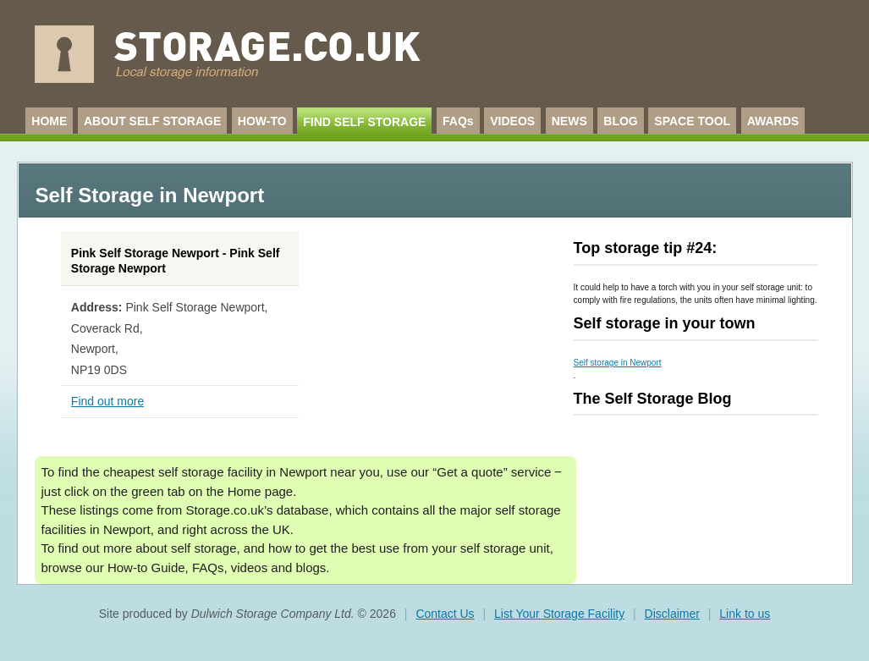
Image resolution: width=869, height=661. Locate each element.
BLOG (620, 121)
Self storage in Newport (618, 362)
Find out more (107, 401)
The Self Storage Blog (653, 398)
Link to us (744, 613)
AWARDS (773, 121)
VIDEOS (512, 121)
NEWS (569, 121)
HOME (49, 121)
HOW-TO (262, 121)
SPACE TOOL (692, 121)
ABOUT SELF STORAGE (152, 121)
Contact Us (444, 613)
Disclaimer (672, 613)
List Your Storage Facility (559, 613)
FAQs (458, 121)
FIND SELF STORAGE (364, 122)
